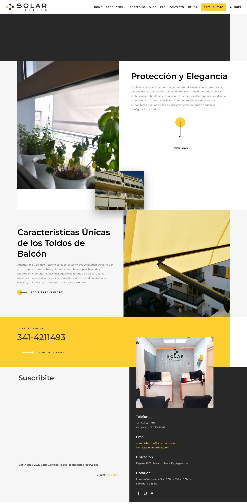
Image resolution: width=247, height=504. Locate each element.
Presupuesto (213, 7)
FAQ (163, 7)
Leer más (180, 149)
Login (235, 7)
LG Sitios (112, 476)
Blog (153, 7)
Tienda (193, 7)
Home (98, 7)
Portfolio (137, 7)
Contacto (176, 7)
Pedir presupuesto (46, 293)
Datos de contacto (53, 353)
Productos (114, 7)
